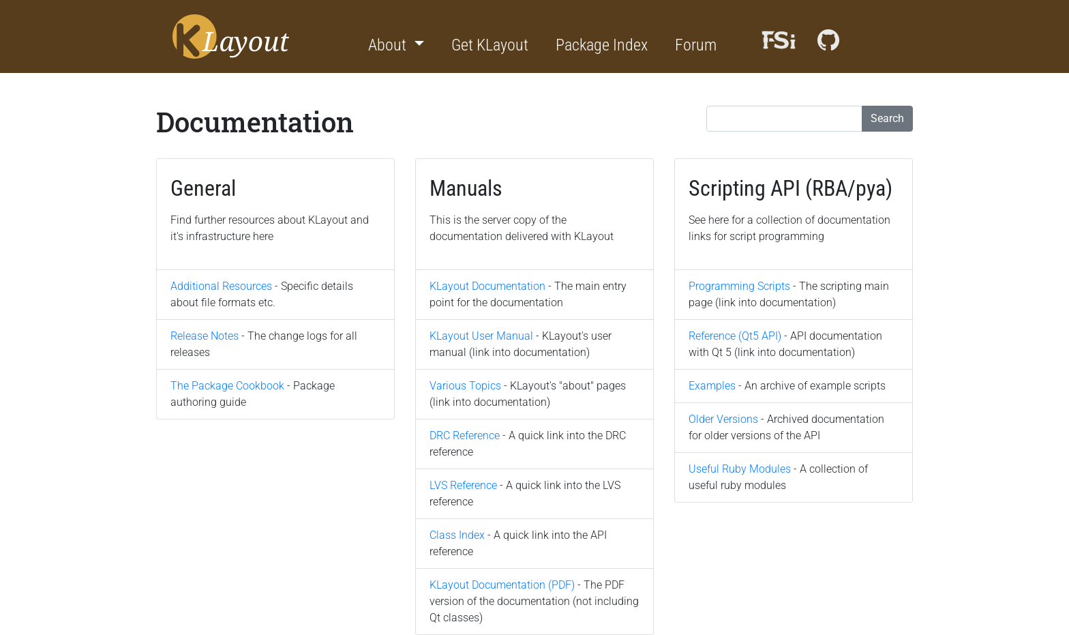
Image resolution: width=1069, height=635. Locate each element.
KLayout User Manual (481, 335)
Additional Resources (221, 286)
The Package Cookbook (227, 385)
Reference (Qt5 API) (735, 335)
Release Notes (204, 335)
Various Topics (465, 385)
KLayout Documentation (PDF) (502, 584)
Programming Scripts (739, 286)
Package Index (602, 45)
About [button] (389, 45)
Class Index (457, 535)
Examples (712, 385)
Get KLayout (489, 45)
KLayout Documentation (487, 286)
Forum (696, 45)
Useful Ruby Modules (740, 468)
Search (887, 118)
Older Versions (723, 419)
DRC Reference (465, 435)
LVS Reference (463, 485)
